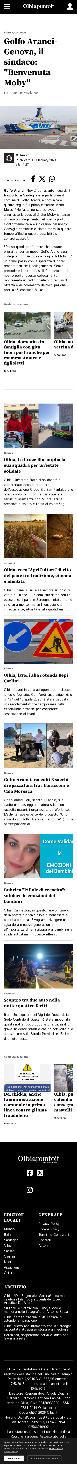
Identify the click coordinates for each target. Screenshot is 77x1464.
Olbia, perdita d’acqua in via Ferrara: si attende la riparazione (33, 1319)
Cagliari (9, 1256)
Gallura (9, 1273)
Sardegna (11, 1240)
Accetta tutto (14, 1458)
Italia (7, 1234)
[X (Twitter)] (40, 1172)
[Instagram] (30, 1190)
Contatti (44, 1240)
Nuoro (8, 1262)
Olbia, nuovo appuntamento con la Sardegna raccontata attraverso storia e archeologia (37, 1328)
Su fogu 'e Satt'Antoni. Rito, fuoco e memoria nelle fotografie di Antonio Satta (36, 1310)
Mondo (9, 1229)
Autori (43, 1245)
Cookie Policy (48, 1229)
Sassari (9, 1251)
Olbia (7, 1245)
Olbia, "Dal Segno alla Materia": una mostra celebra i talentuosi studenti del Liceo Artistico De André (37, 1299)
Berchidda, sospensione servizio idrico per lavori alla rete (36, 1337)
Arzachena (11, 1267)
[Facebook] (30, 1172)
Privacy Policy (49, 1223)
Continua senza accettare (44, 1458)
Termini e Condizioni (53, 1234)
